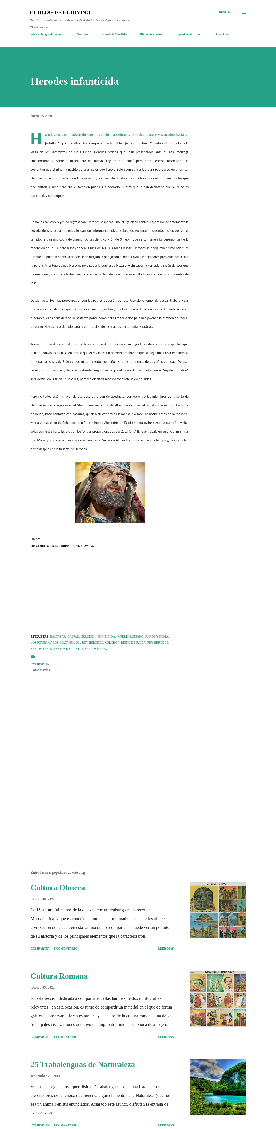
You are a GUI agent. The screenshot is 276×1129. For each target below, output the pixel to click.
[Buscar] (225, 12)
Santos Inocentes (68, 648)
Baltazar (58, 636)
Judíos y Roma (156, 636)
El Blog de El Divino (60, 12)
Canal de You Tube (114, 34)
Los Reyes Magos (45, 642)
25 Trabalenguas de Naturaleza (83, 1064)
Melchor (111, 642)
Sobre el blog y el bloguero (47, 34)
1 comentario (65, 948)
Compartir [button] (40, 664)
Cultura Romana (59, 976)
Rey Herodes (157, 642)
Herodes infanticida (98, 636)
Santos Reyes (96, 648)
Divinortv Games (151, 34)
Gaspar (73, 636)
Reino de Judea (133, 642)
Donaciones (222, 34)
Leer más (166, 948)
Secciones (83, 34)
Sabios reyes (41, 648)
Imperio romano (129, 636)
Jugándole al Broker (188, 34)
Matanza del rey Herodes (81, 642)
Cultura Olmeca (58, 887)
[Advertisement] (104, 816)
